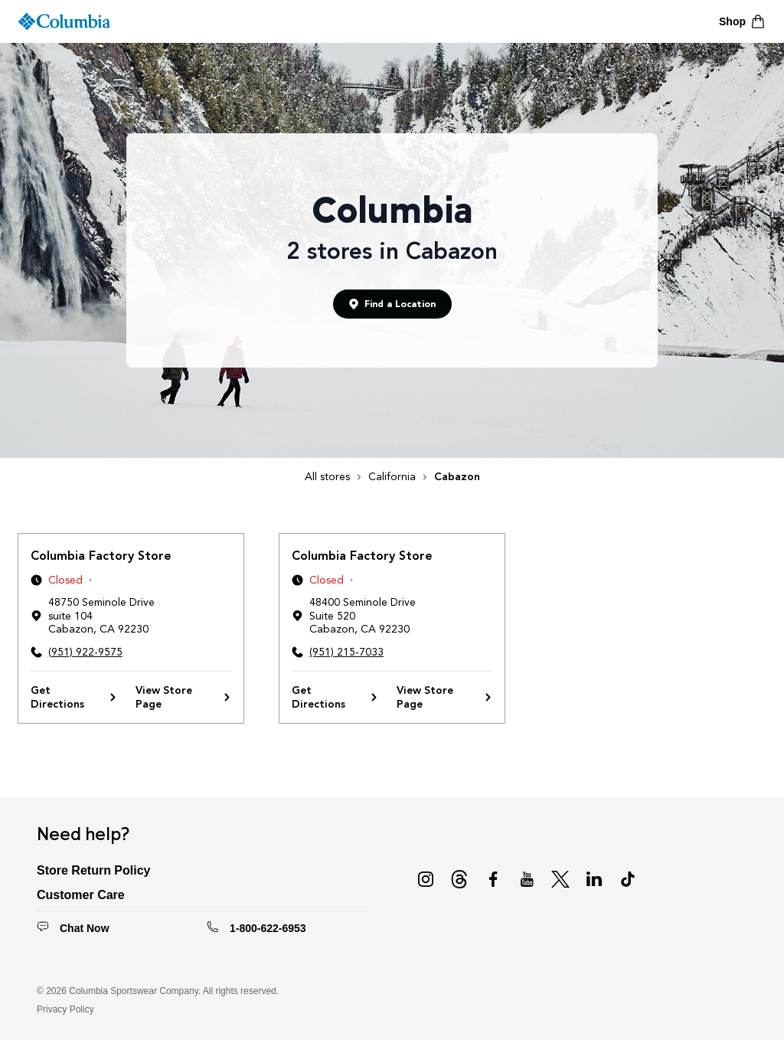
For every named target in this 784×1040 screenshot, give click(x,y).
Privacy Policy (65, 1009)
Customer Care (81, 894)
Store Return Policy (93, 870)
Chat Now (84, 928)
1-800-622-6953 (268, 928)
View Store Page (183, 697)
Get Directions (74, 697)
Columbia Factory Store (101, 555)
